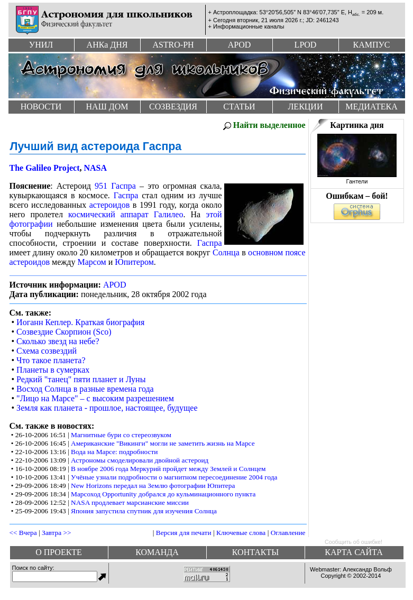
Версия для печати (184, 533)
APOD (114, 284)
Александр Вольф (367, 569)
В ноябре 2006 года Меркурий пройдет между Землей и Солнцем (168, 469)
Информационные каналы (248, 26)
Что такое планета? (50, 360)
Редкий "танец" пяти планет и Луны (80, 379)
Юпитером (134, 261)
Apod (239, 44)
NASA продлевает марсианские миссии (130, 502)
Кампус (371, 44)
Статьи (239, 106)
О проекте (58, 552)
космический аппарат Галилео (125, 214)
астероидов (109, 204)
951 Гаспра (115, 185)
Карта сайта (353, 552)
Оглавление (288, 533)
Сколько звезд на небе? (57, 341)
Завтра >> (56, 533)
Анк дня (107, 44)
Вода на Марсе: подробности (114, 452)
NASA (95, 167)
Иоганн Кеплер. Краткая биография (80, 322)
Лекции (305, 106)
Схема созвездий (46, 350)
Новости (41, 106)
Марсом (91, 261)
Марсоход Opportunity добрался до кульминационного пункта (163, 494)
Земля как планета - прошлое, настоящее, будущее (106, 407)
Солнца (226, 252)
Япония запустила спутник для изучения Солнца (144, 511)
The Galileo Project (45, 167)
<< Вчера (23, 533)
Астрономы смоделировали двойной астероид (139, 460)
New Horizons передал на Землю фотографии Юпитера (153, 486)
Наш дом (107, 106)
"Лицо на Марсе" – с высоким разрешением (95, 398)
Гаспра (126, 195)
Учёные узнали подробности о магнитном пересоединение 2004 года (174, 477)
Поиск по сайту (32, 568)
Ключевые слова (240, 533)
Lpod (306, 44)
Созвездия (173, 106)
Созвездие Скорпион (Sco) (64, 331)
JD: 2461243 (322, 20)
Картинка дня (356, 125)
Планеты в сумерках (52, 369)
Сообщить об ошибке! (353, 542)
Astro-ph (173, 44)
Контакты (255, 552)
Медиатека (371, 106)
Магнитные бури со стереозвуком (121, 435)
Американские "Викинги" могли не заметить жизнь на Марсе (163, 443)
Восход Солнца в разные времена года (85, 388)
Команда (157, 552)
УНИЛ (41, 44)
